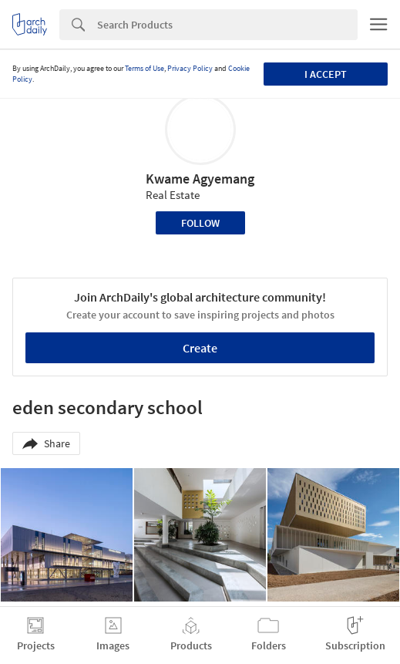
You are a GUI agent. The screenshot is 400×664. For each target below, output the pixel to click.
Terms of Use (144, 68)
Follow (200, 223)
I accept (325, 74)
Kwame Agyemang (200, 178)
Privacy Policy (190, 68)
